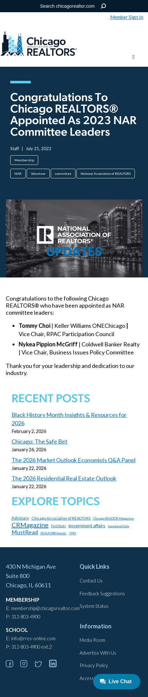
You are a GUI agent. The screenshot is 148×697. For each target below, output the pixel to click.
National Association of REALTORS (106, 173)
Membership (24, 160)
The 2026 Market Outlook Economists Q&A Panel (73, 459)
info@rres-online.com (33, 638)
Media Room (92, 640)
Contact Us (91, 580)
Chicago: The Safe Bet (39, 441)
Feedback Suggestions (102, 593)
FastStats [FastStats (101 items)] (58, 526)
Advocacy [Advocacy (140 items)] (20, 518)
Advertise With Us (98, 653)
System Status (94, 606)
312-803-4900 (25, 616)
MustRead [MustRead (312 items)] (25, 532)
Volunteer (38, 173)
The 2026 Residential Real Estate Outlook (64, 478)
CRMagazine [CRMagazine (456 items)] (30, 525)
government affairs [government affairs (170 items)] (86, 525)
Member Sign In (126, 17)
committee (63, 173)
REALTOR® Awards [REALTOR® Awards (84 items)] (53, 533)
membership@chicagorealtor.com (45, 608)
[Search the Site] (73, 6)
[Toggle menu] (134, 57)
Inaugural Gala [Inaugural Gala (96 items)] (118, 526)
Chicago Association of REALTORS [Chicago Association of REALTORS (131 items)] (61, 518)
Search (103, 6)
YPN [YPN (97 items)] (72, 533)
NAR (18, 173)
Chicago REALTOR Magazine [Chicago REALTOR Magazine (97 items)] (113, 518)
